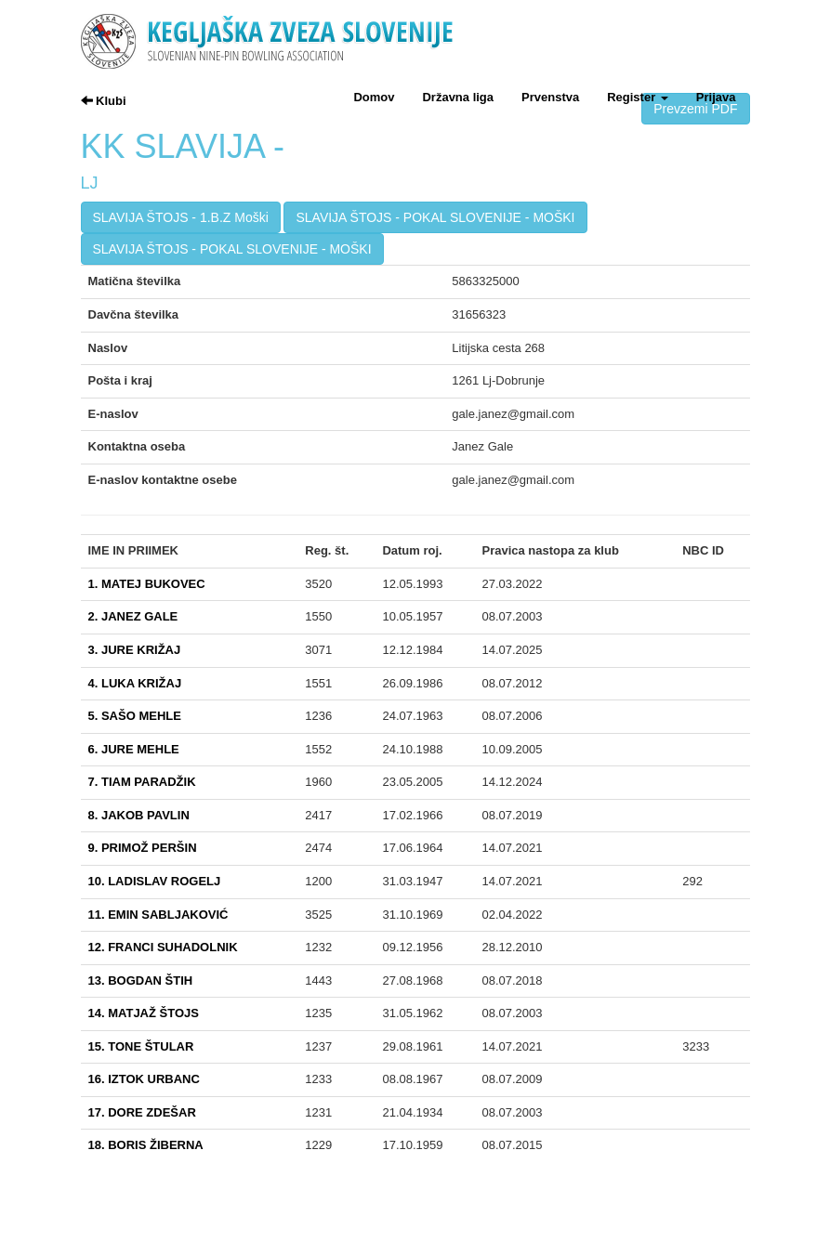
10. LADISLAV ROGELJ (154, 881)
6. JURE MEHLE (133, 749)
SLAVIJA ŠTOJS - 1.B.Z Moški (181, 217)
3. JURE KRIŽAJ (134, 650)
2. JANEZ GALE (133, 616)
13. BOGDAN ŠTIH (140, 980)
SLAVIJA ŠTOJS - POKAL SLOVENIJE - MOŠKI (435, 217)
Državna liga (458, 97)
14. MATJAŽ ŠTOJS (143, 1013)
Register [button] (637, 97)
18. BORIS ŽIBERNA (146, 1145)
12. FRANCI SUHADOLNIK (163, 947)
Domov (373, 97)
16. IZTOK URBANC (144, 1079)
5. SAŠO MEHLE (134, 716)
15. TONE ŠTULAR (141, 1046)
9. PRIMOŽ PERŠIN (142, 848)
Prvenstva (550, 97)
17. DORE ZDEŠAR (142, 1112)
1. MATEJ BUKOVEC (146, 584)
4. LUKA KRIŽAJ (135, 683)
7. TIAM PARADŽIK (142, 782)
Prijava (716, 97)
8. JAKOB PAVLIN (139, 815)
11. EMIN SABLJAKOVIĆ (158, 915)
